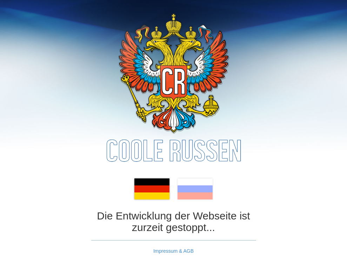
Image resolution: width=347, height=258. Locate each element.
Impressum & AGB (173, 251)
